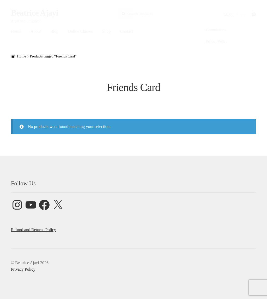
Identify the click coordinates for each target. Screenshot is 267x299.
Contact (126, 31)
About (36, 31)
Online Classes (80, 31)
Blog (54, 31)
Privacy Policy (216, 41)
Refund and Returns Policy (33, 230)
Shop (106, 31)
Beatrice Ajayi (34, 12)
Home (16, 31)
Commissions (216, 30)
